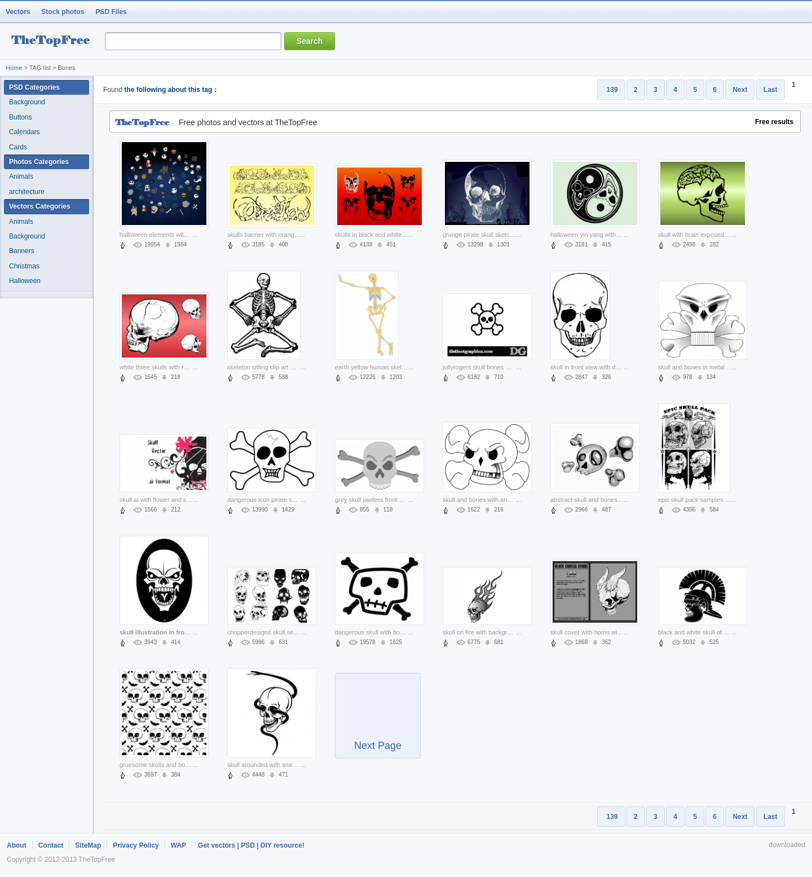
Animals (21, 176)
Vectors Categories (39, 206)
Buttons (20, 117)
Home (14, 67)
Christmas (24, 266)
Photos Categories (39, 162)
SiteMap (88, 845)
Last (771, 90)
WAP (178, 845)
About (17, 845)
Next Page (377, 720)
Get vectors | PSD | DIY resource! (251, 845)
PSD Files (110, 12)
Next (739, 90)
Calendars (24, 132)
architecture (27, 192)
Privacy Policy (135, 845)
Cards (18, 147)
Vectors (18, 12)
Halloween (25, 281)
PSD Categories (34, 87)
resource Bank (53, 41)
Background (27, 102)
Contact (51, 845)
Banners (21, 251)
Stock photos (62, 12)
